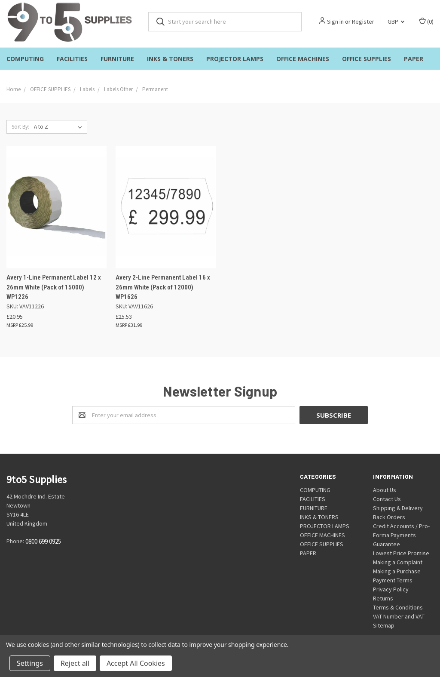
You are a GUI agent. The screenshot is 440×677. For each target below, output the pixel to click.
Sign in (335, 21)
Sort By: (20, 126)
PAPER (413, 59)
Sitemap (383, 625)
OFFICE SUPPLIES (366, 59)
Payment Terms (392, 580)
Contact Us (387, 499)
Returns (383, 598)
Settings (30, 663)
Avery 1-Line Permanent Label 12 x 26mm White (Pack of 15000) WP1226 (53, 287)
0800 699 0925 (43, 541)
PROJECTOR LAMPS (234, 59)
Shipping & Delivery (398, 508)
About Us (384, 490)
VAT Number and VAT (399, 616)
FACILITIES (72, 59)
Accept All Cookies (136, 663)
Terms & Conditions (398, 607)
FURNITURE (117, 59)
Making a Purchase (397, 571)
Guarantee (386, 544)
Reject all (75, 663)
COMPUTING (25, 59)
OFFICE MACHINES (302, 59)
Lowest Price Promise (401, 553)
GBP (396, 21)
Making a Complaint (397, 562)
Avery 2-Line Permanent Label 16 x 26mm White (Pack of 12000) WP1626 (163, 287)
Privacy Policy (391, 589)
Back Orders (389, 517)
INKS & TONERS (170, 59)
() (426, 21)
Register (363, 21)
